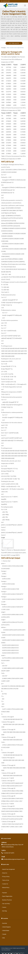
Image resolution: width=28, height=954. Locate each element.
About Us (4, 873)
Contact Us (5, 883)
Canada (4, 934)
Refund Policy (5, 887)
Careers (4, 907)
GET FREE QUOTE (14, 43)
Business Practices (7, 900)
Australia (4, 923)
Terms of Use (5, 880)
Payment (4, 892)
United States (5, 930)
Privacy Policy (6, 876)
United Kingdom (6, 927)
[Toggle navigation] (25, 5)
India (3, 937)
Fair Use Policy (6, 903)
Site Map (4, 911)
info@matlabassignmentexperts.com (14, 859)
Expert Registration (7, 896)
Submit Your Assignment (8, 869)
